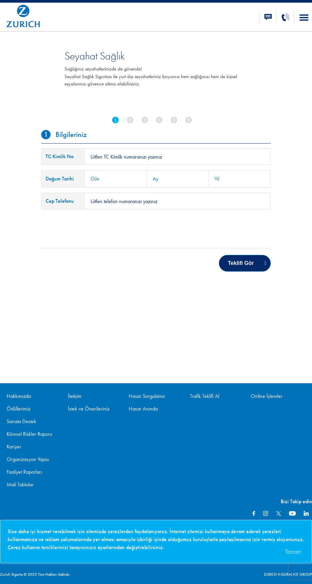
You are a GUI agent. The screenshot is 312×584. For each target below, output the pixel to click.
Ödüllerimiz (18, 408)
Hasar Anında (143, 408)
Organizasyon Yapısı (28, 459)
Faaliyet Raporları (24, 471)
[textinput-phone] (177, 201)
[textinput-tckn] (177, 156)
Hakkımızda (19, 396)
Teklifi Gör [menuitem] (241, 263)
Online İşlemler (266, 396)
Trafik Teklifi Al (204, 396)
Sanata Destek (21, 421)
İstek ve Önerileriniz (88, 408)
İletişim (74, 396)
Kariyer (14, 446)
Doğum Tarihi (60, 178)
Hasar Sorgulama (147, 396)
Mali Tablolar (20, 484)
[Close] (294, 549)
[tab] (119, 121)
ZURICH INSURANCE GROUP (288, 574)
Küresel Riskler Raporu (29, 433)
